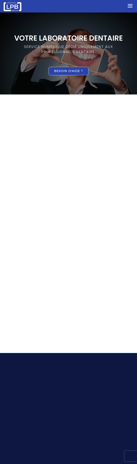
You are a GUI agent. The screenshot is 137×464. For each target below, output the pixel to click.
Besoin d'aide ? (68, 71)
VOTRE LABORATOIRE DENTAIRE (68, 38)
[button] (130, 5)
